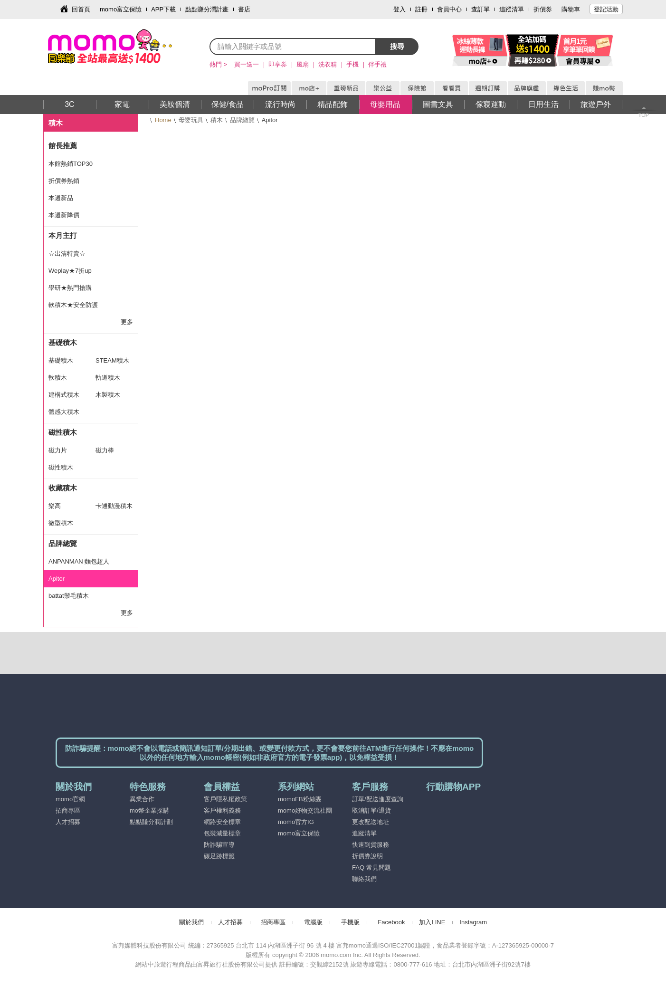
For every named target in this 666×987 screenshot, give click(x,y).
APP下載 (163, 9)
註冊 (421, 9)
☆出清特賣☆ (67, 253)
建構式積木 (63, 394)
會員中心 (449, 9)
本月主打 (62, 235)
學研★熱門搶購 (70, 287)
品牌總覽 (242, 120)
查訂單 (480, 9)
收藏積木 (62, 488)
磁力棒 (104, 450)
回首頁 (81, 9)
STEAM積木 (112, 360)
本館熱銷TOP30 (70, 163)
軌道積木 (107, 377)
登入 (399, 9)
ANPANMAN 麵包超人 (78, 561)
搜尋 (397, 46)
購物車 (570, 9)
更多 (127, 322)
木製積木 (107, 394)
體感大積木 (63, 411)
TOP (643, 115)
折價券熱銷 (63, 180)
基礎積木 (62, 342)
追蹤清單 (511, 9)
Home (163, 120)
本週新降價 (63, 215)
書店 (244, 9)
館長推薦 (62, 146)
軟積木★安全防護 (73, 304)
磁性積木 (62, 432)
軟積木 (57, 377)
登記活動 (606, 9)
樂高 (54, 505)
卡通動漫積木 (114, 505)
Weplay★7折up (70, 270)
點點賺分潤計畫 (206, 9)
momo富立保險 (121, 9)
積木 (216, 120)
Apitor (56, 578)
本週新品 (60, 197)
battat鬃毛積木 (68, 595)
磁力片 (57, 450)
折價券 (542, 9)
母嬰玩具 (191, 120)
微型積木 (60, 523)
